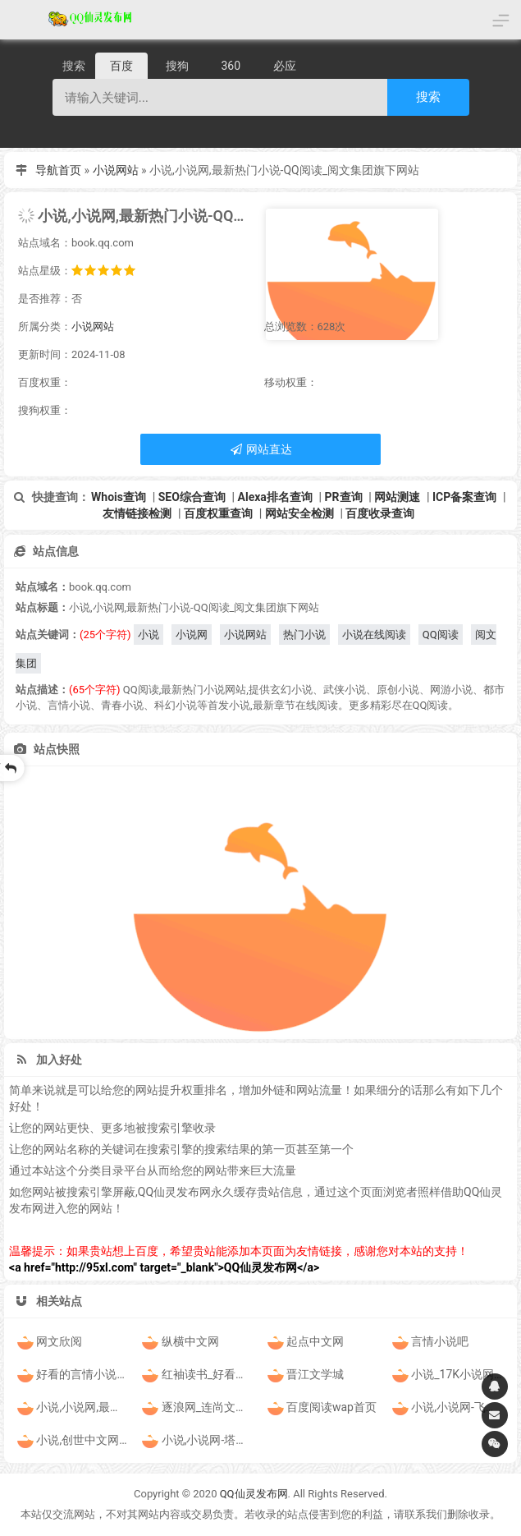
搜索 (428, 96)
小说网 (192, 634)
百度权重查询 (218, 513)
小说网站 (116, 170)
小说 (148, 634)
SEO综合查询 (192, 497)
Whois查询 (118, 497)
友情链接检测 (137, 513)
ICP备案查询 (464, 497)
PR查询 (344, 497)
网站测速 (397, 497)
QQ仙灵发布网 (254, 1494)
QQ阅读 (441, 634)
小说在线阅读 (374, 634)
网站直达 (260, 449)
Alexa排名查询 (275, 497)
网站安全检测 (299, 513)
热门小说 (304, 634)
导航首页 (58, 170)
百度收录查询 (379, 513)
